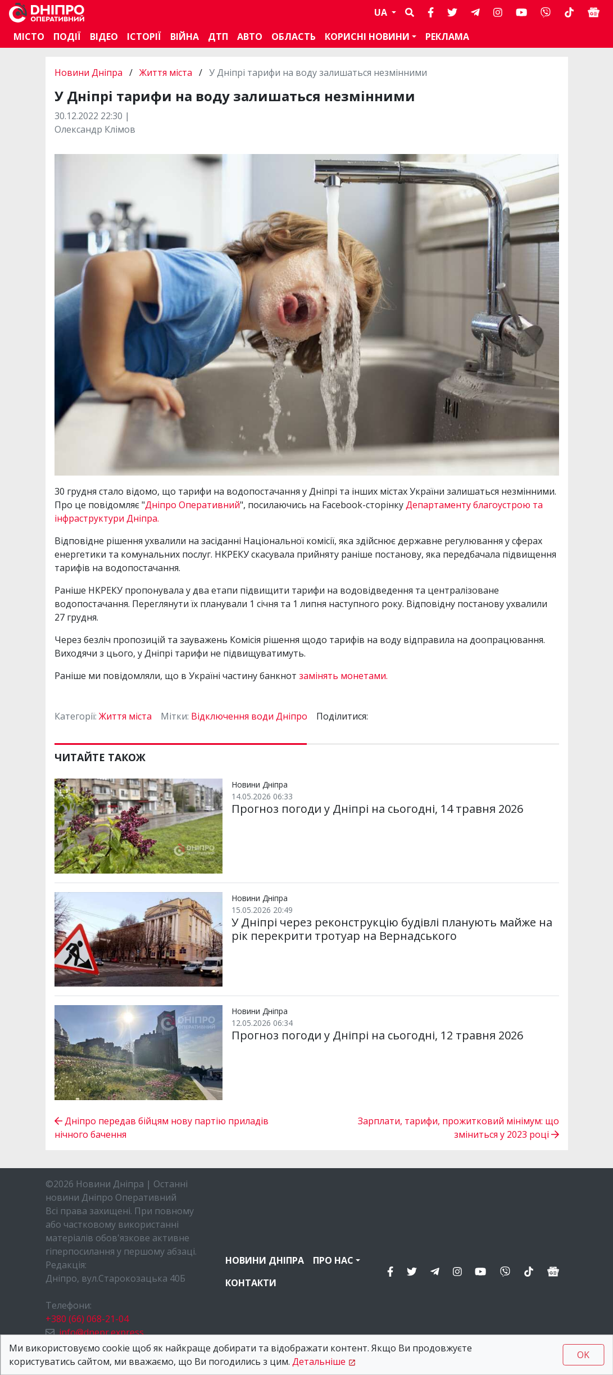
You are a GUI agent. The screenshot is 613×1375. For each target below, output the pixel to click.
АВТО (249, 36)
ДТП (218, 36)
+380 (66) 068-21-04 (87, 1319)
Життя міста (165, 72)
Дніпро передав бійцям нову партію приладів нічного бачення (162, 1128)
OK (583, 1355)
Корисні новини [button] (367, 36)
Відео (104, 36)
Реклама (447, 36)
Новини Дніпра (90, 72)
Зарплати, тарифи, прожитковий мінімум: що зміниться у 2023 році (458, 1128)
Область (293, 36)
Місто (28, 36)
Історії (144, 36)
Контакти (250, 1283)
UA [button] (381, 12)
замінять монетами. (343, 676)
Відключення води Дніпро (249, 716)
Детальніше (319, 1361)
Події (67, 36)
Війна (184, 36)
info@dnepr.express (101, 1332)
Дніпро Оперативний (192, 505)
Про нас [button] (333, 1260)
